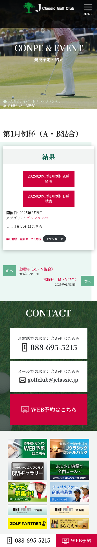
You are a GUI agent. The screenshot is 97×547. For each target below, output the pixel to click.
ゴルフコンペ (37, 217)
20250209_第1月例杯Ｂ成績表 (49, 198)
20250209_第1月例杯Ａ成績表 (49, 178)
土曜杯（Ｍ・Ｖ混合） (37, 269)
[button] (48, 376)
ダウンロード (54, 239)
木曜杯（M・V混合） (60, 279)
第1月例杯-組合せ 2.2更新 (23, 239)
